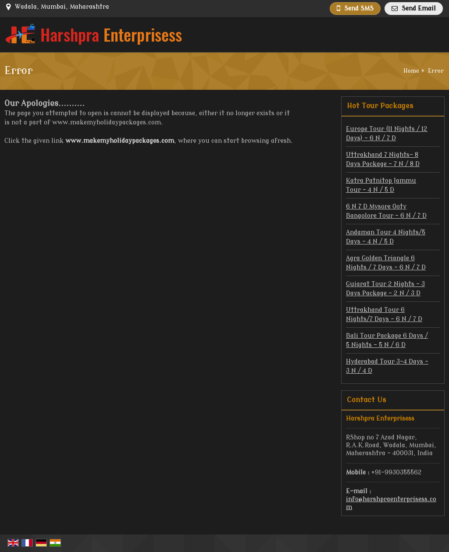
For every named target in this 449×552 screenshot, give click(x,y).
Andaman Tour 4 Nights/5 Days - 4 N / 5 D (385, 237)
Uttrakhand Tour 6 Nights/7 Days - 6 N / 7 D (384, 314)
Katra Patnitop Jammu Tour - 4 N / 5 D (381, 185)
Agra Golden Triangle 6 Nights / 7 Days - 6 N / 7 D (386, 263)
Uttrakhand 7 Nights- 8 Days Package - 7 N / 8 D (383, 159)
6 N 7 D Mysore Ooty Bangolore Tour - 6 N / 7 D (386, 211)
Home (411, 71)
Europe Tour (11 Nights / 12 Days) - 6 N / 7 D (387, 134)
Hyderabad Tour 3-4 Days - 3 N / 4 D (387, 366)
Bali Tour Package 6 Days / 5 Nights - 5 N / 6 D (387, 340)
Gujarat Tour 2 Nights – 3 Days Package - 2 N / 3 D (385, 289)
